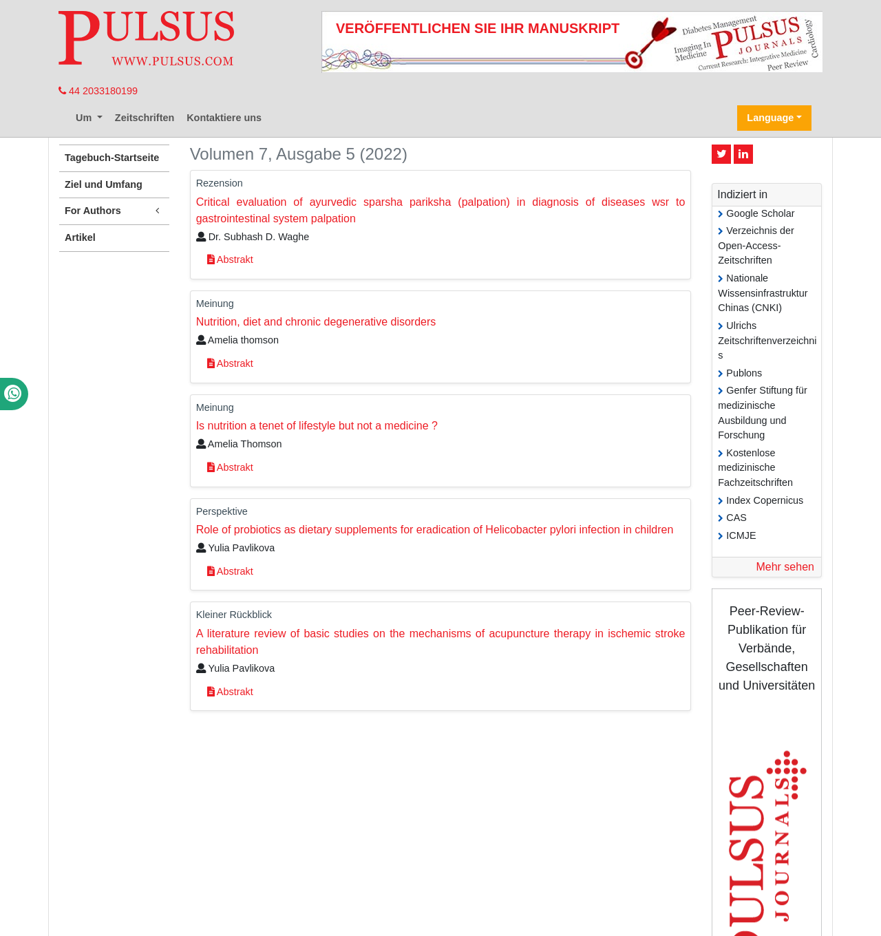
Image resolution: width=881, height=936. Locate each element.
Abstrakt (230, 259)
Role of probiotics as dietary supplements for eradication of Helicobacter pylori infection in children (435, 529)
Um (85, 117)
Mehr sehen (785, 567)
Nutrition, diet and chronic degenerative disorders (316, 322)
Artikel (80, 237)
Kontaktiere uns (224, 117)
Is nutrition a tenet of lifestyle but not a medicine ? (317, 426)
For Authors (114, 211)
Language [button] (770, 117)
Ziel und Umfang (103, 184)
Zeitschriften (144, 117)
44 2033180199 (98, 90)
